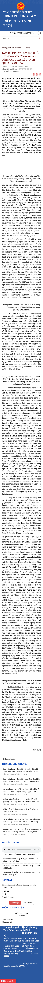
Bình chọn (15, 903)
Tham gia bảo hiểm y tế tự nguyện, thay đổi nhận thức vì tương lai (22, 873)
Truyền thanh (10, 842)
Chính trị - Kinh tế (21, 48)
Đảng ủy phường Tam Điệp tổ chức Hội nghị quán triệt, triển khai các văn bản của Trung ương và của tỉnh (20, 770)
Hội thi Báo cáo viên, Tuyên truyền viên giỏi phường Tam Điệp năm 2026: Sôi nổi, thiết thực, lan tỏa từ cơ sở (21, 800)
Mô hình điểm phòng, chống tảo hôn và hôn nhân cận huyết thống (20, 860)
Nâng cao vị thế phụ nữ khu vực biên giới (19, 854)
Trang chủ (6, 48)
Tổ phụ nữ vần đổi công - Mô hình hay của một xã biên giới (21, 867)
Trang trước (9, 759)
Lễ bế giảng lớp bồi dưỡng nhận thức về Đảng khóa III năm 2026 (21, 810)
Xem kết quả (27, 903)
